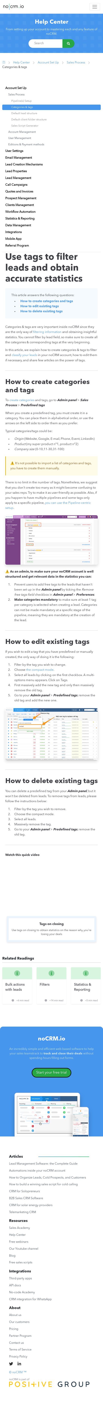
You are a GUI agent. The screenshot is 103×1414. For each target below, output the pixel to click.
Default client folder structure (29, 119)
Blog (12, 1255)
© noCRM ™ (17, 1372)
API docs (15, 1285)
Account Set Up (48, 62)
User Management (19, 138)
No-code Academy (22, 1292)
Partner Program (20, 1336)
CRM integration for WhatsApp (30, 1299)
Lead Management (18, 178)
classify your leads (24, 355)
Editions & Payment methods (26, 144)
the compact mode (40, 670)
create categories (21, 400)
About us (15, 1315)
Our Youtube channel (23, 1248)
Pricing (13, 1329)
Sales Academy (19, 1228)
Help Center (51, 22)
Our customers (19, 1322)
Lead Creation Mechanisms (24, 164)
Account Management (22, 132)
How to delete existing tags (41, 311)
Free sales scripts (20, 1262)
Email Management (18, 157)
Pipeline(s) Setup (21, 101)
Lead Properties (16, 171)
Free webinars (18, 1241)
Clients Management (19, 205)
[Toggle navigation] (94, 7)
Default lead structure (24, 113)
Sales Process (76, 62)
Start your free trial (51, 1072)
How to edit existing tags (39, 306)
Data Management (18, 225)
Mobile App (13, 239)
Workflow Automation (20, 212)
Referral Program (17, 245)
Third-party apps (20, 1278)
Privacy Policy (18, 1356)
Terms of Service (20, 1349)
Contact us (16, 1343)
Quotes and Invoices (19, 191)
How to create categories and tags (46, 301)
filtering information (47, 332)
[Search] (68, 43)
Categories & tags (22, 107)
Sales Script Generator (24, 125)
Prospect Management (20, 198)
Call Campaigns (16, 184)
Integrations (13, 232)
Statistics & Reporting (20, 218)
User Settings (14, 151)
